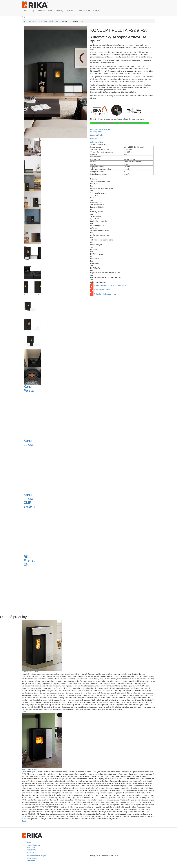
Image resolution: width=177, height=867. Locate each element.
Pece (50, 11)
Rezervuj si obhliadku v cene (100, 129)
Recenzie (93, 139)
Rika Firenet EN (29, 560)
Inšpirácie (41, 11)
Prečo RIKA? (31, 850)
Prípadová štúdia (96, 135)
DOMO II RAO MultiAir (30, 672)
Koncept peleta (30, 442)
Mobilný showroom (33, 845)
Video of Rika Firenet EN (61, 589)
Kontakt (96, 11)
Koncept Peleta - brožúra (103, 290)
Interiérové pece (35, 21)
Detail (24, 712)
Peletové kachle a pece (50, 21)
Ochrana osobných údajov (36, 856)
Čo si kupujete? (96, 132)
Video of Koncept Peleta (61, 415)
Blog (32, 11)
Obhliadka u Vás (84, 11)
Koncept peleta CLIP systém (30, 500)
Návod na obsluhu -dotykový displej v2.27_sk (110, 285)
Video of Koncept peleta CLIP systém (61, 531)
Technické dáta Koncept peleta (105, 294)
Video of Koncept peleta (61, 469)
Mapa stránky (31, 860)
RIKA (116, 856)
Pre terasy (59, 11)
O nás (29, 843)
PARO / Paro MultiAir (29, 769)
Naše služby (31, 847)
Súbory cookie (32, 858)
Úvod (25, 11)
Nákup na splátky (96, 142)
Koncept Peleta (30, 388)
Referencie (70, 11)
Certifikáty (30, 852)
